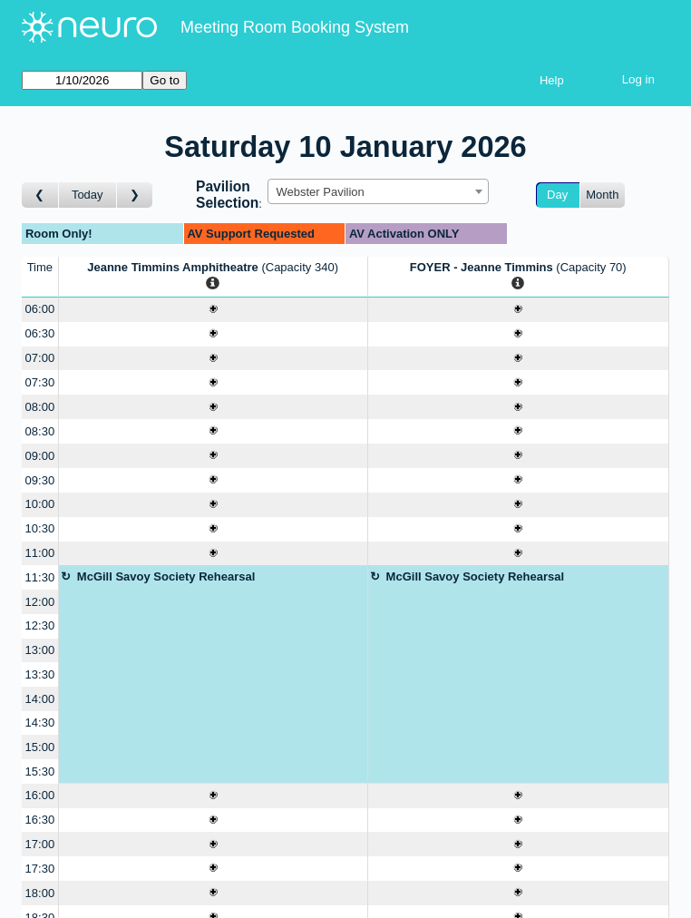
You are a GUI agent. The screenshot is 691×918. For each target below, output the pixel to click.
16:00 (40, 795)
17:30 (40, 868)
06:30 (40, 333)
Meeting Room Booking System (294, 27)
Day (557, 194)
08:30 (40, 431)
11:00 (40, 553)
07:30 (40, 382)
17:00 (40, 844)
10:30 (40, 528)
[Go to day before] (40, 195)
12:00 (40, 602)
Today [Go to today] (87, 194)
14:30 (40, 722)
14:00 (40, 699)
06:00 (40, 309)
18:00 (40, 893)
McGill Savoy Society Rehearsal (166, 576)
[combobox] (378, 191)
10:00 (40, 504)
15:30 (40, 771)
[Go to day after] (135, 195)
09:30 (40, 480)
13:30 (40, 674)
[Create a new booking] (213, 310)
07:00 (40, 358)
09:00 (40, 456)
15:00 (40, 747)
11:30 (40, 577)
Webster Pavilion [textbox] (320, 192)
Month (602, 194)
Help (552, 80)
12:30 (40, 625)
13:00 (40, 650)
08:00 (40, 407)
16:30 (40, 819)
